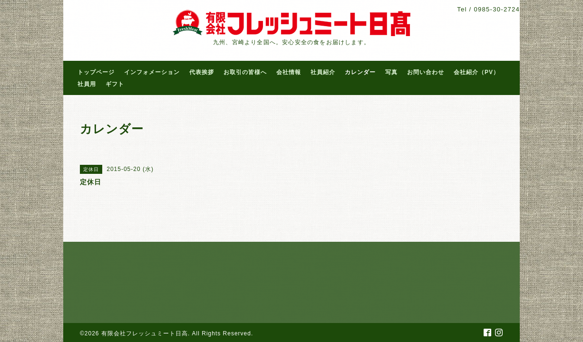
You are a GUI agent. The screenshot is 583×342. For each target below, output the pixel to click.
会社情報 (288, 72)
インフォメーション (152, 72)
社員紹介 (323, 72)
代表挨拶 (201, 72)
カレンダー (360, 72)
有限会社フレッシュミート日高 (144, 333)
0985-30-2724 (497, 9)
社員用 (87, 84)
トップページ (96, 72)
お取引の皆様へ (245, 72)
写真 (391, 72)
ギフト (115, 84)
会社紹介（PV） (476, 72)
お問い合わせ (425, 72)
